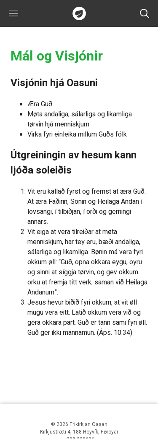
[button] (13, 13)
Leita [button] (144, 13)
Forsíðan (79, 13)
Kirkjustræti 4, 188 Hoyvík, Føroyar (79, 432)
